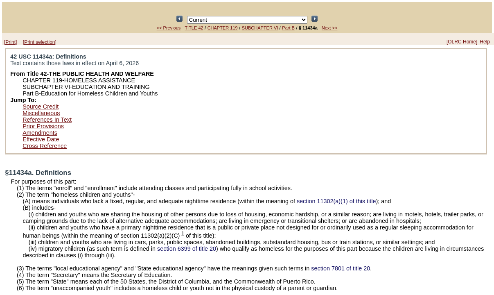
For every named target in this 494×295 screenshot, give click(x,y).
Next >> (330, 27)
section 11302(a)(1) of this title (336, 201)
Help (485, 42)
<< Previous (169, 27)
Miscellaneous (41, 113)
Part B (288, 27)
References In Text (47, 119)
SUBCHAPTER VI (260, 27)
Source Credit (41, 106)
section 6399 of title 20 (186, 248)
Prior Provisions (43, 126)
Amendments (40, 132)
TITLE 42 (194, 27)
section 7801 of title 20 (340, 268)
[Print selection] (39, 42)
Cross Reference (45, 146)
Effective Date (41, 139)
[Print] (10, 42)
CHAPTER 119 (223, 27)
